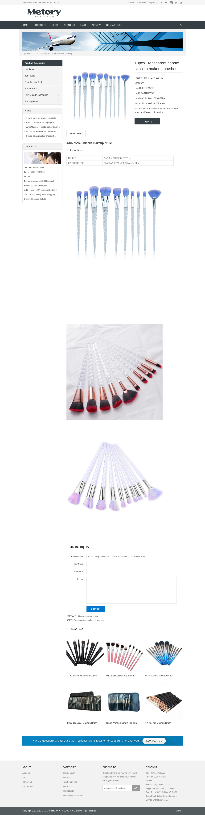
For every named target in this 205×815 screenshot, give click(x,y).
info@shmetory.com (39, 185)
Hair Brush (30, 69)
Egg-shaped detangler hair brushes (88, 620)
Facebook (161, 2)
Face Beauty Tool (33, 82)
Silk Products (31, 88)
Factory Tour (27, 786)
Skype (181, 2)
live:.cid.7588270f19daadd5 (42, 181)
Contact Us (142, 2)
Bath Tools (30, 75)
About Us (131, 2)
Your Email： (79, 571)
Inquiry (152, 2)
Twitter (166, 2)
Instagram (171, 2)
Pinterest (176, 2)
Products (40, 25)
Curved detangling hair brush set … (41, 136)
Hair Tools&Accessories (36, 95)
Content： (81, 579)
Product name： (78, 556)
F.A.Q (83, 25)
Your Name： (79, 564)
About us (69, 25)
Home (25, 25)
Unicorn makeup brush (88, 616)
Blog (55, 25)
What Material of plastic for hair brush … (43, 127)
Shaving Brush (32, 101)
